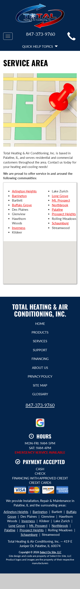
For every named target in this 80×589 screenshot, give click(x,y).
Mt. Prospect (61, 200)
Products (40, 332)
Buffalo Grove (22, 205)
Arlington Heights (24, 191)
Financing (40, 359)
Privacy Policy (40, 376)
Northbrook (60, 205)
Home (40, 323)
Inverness (18, 228)
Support (40, 350)
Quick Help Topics (40, 46)
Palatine (57, 209)
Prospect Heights (64, 214)
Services (40, 341)
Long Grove (60, 196)
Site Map (40, 385)
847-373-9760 (40, 405)
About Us (40, 368)
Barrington (19, 196)
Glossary (40, 394)
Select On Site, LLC (50, 552)
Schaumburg (60, 223)
